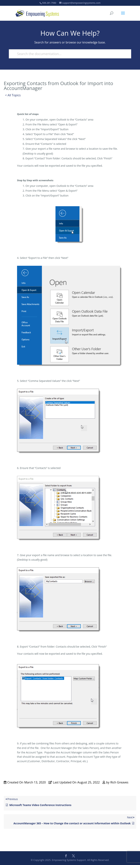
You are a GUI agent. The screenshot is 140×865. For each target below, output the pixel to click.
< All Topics (13, 95)
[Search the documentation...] (68, 53)
